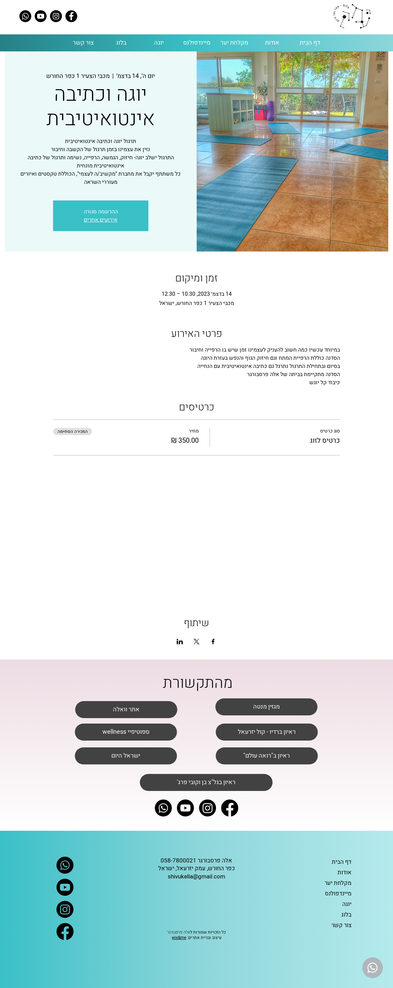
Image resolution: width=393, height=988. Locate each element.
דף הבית (341, 862)
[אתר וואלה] (126, 709)
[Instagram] (56, 16)
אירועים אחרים (100, 220)
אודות (344, 872)
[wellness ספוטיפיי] (126, 732)
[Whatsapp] (25, 16)
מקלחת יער (338, 883)
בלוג (346, 914)
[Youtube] (41, 16)
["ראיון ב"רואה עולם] (267, 755)
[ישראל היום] (126, 755)
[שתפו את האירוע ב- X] (196, 641)
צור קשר (341, 925)
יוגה (346, 904)
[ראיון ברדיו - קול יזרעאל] (267, 732)
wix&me (179, 938)
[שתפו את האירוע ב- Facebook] (213, 641)
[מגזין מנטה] (266, 706)
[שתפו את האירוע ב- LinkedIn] (180, 641)
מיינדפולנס (338, 893)
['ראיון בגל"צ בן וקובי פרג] (206, 782)
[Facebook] (71, 16)
